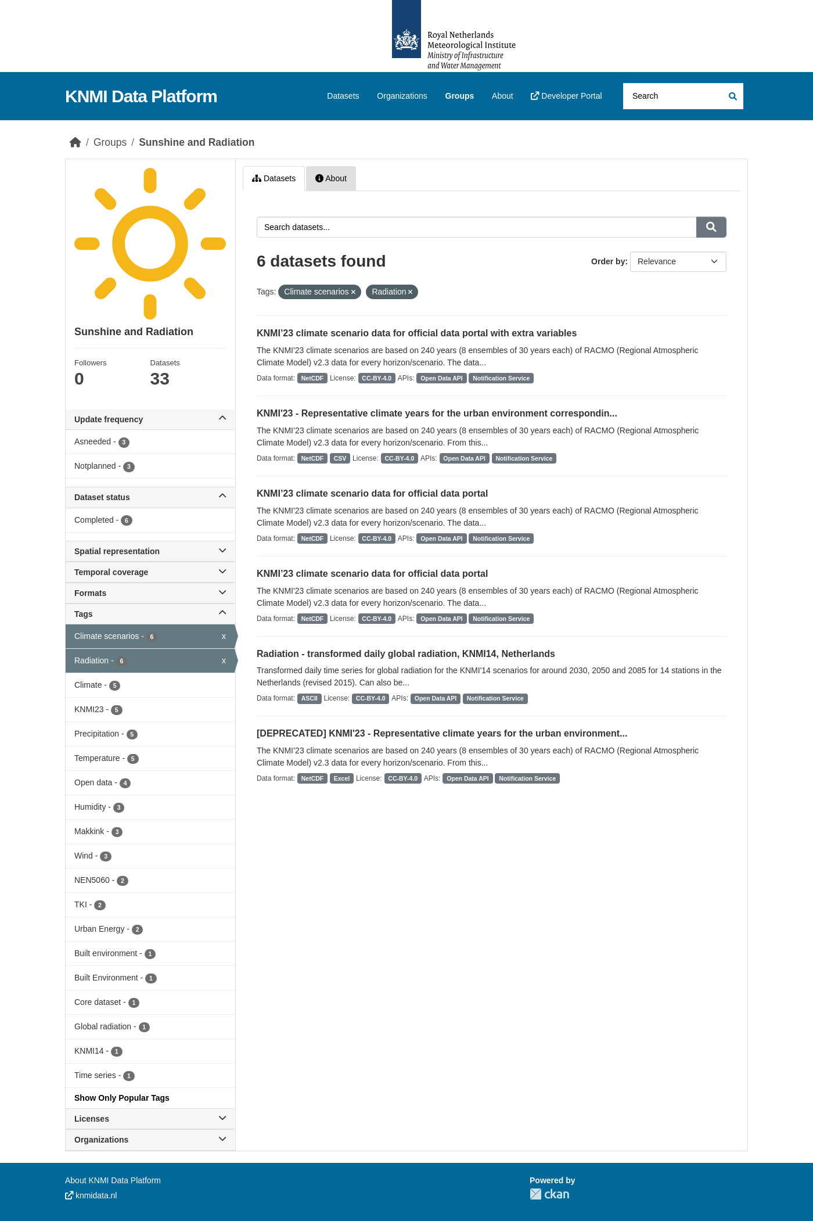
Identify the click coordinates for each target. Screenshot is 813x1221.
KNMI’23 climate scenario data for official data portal (372, 493)
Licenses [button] (150, 1119)
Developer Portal (566, 95)
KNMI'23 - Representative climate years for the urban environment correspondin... (437, 413)
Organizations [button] (150, 1139)
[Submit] (732, 96)
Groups (459, 95)
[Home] (75, 142)
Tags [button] (150, 614)
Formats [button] (150, 593)
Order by (608, 261)
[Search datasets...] (683, 96)
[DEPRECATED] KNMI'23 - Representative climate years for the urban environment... (442, 733)
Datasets (343, 95)
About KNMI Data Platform (113, 1180)
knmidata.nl (91, 1195)
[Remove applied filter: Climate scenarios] (353, 292)
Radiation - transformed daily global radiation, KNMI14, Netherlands (406, 654)
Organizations (402, 95)
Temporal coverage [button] (150, 572)
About (502, 95)
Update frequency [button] (150, 419)
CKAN (549, 1194)
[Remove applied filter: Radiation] (410, 292)
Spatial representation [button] (150, 551)
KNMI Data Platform (141, 96)
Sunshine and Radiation (196, 142)
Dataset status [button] (150, 497)
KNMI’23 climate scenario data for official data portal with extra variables (417, 333)
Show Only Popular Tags (122, 1098)
